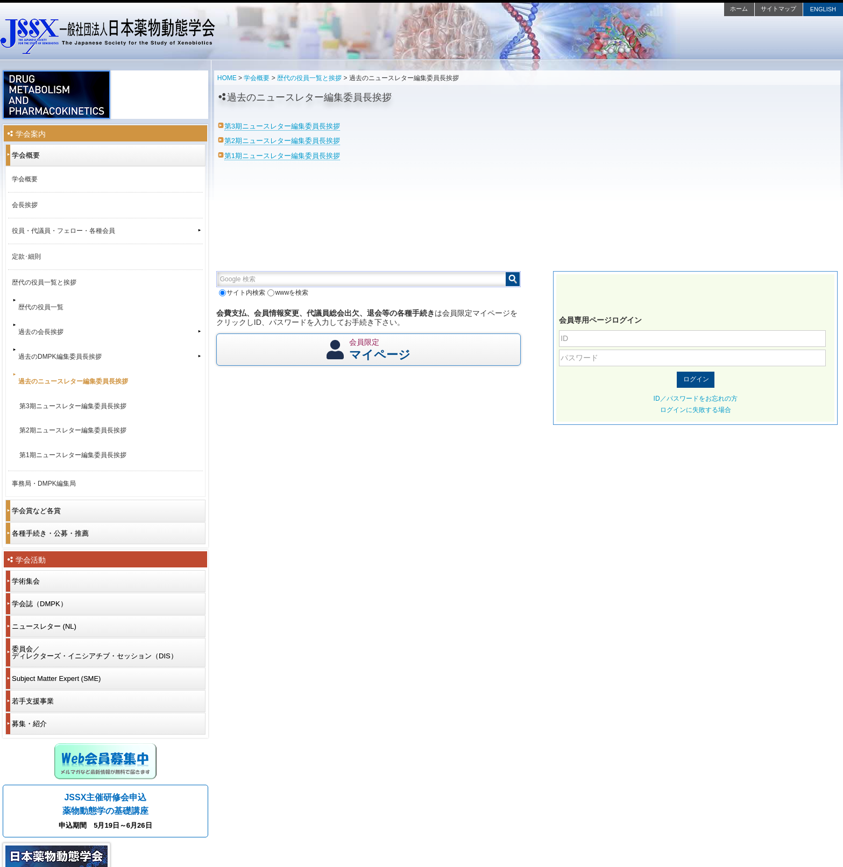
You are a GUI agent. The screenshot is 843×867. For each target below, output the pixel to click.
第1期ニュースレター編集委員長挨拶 (282, 156)
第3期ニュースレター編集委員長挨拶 (282, 126)
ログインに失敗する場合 (695, 410)
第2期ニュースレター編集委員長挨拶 (282, 141)
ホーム (739, 8)
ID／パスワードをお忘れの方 (696, 398)
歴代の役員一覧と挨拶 (309, 78)
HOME (227, 78)
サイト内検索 (242, 292)
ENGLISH (823, 9)
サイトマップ (778, 8)
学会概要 (257, 78)
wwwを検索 (287, 292)
